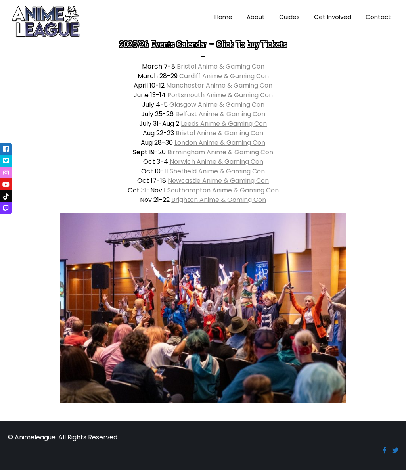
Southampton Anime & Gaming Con (223, 190)
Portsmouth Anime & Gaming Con (220, 95)
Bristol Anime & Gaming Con (220, 66)
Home (223, 17)
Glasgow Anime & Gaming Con (216, 104)
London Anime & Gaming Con (219, 142)
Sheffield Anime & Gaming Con (217, 171)
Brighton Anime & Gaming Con (218, 199)
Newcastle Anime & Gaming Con (218, 180)
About (256, 17)
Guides (289, 17)
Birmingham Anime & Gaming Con (220, 152)
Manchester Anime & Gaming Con (219, 85)
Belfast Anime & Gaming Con (220, 114)
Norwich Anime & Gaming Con (216, 161)
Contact (378, 17)
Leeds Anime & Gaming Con (224, 123)
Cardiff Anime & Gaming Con (224, 76)
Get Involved (332, 17)
